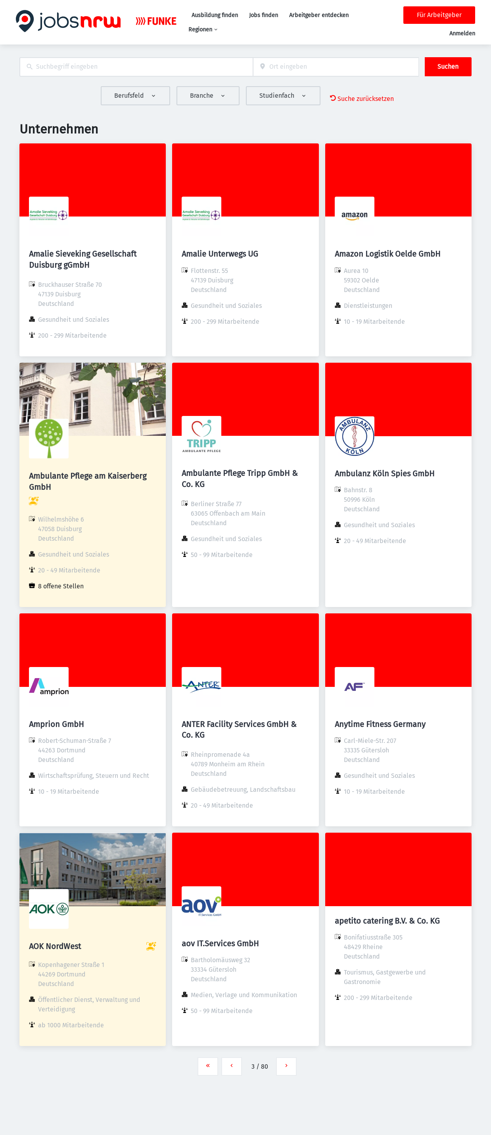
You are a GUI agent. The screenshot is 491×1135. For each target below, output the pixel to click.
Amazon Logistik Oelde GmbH (388, 254)
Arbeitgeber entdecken (319, 15)
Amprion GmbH (56, 724)
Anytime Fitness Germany (380, 724)
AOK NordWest (55, 946)
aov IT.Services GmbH (220, 943)
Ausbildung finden (215, 15)
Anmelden (462, 33)
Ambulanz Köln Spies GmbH (385, 473)
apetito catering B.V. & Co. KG (387, 921)
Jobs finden (263, 15)
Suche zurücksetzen (362, 98)
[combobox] (136, 67)
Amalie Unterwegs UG (220, 254)
